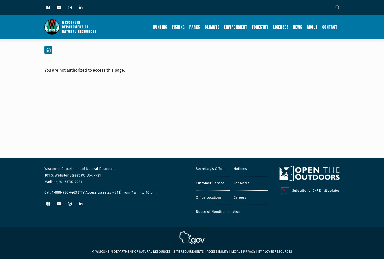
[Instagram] (70, 8)
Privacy (249, 251)
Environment (235, 27)
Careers (240, 197)
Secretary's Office (210, 169)
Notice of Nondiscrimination (218, 212)
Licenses (281, 27)
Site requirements (188, 251)
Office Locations (209, 197)
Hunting (160, 27)
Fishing (178, 27)
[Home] (48, 50)
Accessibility (217, 251)
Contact (329, 27)
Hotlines (240, 169)
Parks (194, 27)
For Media (241, 183)
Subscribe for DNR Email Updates (316, 190)
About (312, 27)
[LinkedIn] (81, 8)
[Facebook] (48, 8)
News (297, 27)
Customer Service (210, 183)
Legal (235, 251)
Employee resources (275, 251)
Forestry (260, 27)
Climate (212, 27)
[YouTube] (59, 8)
